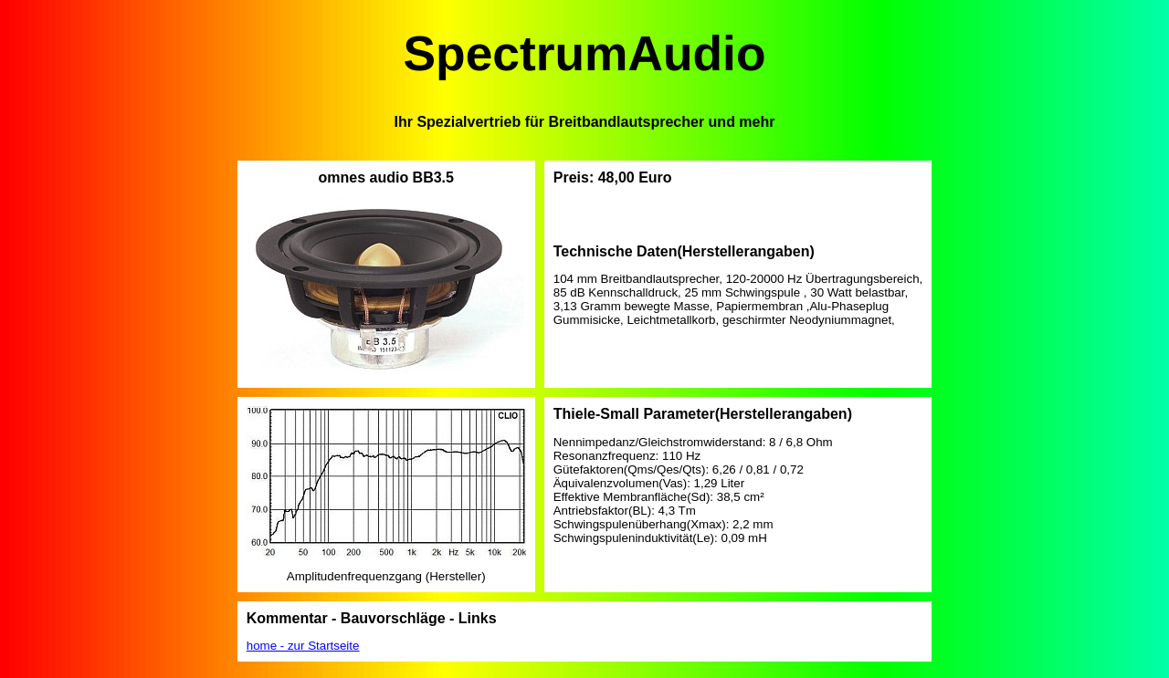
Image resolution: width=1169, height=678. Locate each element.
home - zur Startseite (303, 645)
